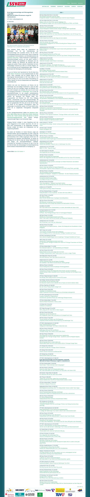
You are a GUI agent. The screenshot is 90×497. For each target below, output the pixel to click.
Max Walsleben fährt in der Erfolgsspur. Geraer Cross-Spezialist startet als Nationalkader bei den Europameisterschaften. (59, 92)
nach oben (79, 486)
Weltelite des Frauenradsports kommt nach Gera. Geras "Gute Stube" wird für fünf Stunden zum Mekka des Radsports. (56, 217)
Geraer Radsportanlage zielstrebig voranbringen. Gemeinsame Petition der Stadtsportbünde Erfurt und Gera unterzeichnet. (57, 392)
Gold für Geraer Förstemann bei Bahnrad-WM (51, 351)
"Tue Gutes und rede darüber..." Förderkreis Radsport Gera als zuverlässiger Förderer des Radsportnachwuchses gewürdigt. (59, 404)
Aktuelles (45, 6)
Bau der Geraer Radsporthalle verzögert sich (50, 287)
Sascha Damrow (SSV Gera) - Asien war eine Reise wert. (47, 81)
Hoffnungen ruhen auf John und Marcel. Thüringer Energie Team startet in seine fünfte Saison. (52, 330)
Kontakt (80, 6)
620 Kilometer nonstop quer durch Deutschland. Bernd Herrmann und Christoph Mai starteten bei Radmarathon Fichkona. (57, 202)
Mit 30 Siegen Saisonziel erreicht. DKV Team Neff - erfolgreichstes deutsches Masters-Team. (54, 71)
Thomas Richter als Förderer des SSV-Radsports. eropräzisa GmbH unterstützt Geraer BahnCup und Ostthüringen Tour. (56, 320)
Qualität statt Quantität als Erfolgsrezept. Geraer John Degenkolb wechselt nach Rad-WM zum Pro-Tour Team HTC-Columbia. (60, 157)
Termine (53, 6)
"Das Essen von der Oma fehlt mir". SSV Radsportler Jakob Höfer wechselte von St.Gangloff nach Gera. (56, 314)
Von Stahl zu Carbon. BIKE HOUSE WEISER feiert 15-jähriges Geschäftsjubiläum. (54, 197)
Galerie (67, 6)
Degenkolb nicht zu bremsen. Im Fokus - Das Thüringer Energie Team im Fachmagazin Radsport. (56, 212)
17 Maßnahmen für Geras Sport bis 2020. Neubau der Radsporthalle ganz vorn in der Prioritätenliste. (54, 447)
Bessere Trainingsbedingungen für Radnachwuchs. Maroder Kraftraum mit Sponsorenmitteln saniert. (52, 119)
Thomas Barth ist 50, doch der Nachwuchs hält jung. (52, 431)
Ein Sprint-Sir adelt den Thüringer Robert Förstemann (52, 347)
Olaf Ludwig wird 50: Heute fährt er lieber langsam (52, 310)
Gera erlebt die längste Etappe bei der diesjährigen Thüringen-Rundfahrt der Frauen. (60, 237)
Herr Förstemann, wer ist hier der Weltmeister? (51, 222)
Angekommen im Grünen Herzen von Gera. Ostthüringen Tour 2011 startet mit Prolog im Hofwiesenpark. (54, 76)
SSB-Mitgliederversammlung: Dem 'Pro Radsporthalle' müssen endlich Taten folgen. (60, 388)
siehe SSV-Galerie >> (19, 151)
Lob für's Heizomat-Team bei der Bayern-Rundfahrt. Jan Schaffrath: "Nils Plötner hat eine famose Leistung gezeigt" (55, 262)
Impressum (80, 3)
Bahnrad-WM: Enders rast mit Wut (48, 355)
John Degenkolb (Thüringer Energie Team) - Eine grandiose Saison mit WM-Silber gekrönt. (51, 87)
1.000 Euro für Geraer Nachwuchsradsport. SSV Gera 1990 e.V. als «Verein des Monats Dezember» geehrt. (55, 458)
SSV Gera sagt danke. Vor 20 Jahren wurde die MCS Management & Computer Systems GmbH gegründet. (60, 103)
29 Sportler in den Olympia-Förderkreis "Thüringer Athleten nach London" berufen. (59, 114)
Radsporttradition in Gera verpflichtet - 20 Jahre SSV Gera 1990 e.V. (56, 192)
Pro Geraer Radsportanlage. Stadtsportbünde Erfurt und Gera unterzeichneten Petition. (54, 398)
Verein (73, 6)
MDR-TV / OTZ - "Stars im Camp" (48, 148)
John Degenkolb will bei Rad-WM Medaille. (50, 152)
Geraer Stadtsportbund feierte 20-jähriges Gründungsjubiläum (54, 266)
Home (68, 3)
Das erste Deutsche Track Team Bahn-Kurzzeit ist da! (52, 257)
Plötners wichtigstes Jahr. (46, 129)
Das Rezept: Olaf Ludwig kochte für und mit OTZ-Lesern (53, 277)
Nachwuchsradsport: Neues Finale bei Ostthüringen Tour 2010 (54, 463)
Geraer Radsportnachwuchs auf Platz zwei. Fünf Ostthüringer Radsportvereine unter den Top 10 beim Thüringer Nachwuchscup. (60, 55)
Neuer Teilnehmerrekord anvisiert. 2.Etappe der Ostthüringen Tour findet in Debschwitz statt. (53, 325)
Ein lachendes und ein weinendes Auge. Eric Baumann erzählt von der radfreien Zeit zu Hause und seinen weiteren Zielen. (59, 282)
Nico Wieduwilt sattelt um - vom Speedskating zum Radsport (54, 247)
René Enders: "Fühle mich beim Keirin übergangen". (52, 365)
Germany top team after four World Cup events (51, 467)
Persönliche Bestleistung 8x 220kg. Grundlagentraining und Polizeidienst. (49, 178)
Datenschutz (74, 3)
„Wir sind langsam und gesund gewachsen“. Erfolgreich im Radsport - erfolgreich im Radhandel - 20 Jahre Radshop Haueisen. (59, 173)
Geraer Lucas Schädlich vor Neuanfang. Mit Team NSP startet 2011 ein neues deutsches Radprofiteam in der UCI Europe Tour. (60, 33)
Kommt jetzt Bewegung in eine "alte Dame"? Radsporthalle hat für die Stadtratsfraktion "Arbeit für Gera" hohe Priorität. (57, 415)
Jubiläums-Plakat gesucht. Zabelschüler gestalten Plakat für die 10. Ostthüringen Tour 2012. (55, 143)
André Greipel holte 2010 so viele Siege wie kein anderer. (53, 38)
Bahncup (60, 6)
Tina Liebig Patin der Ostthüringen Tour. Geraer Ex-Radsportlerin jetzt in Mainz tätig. (50, 435)
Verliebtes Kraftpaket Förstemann (48, 384)
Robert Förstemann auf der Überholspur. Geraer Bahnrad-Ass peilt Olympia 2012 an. (50, 472)
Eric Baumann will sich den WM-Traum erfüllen (51, 374)
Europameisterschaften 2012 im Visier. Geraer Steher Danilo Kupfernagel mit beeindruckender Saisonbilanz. (56, 138)
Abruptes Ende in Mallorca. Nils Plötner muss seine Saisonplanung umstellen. (52, 477)
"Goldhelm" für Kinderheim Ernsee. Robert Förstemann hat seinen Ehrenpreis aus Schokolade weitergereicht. (57, 291)
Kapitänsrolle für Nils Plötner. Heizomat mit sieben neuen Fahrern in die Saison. (52, 60)
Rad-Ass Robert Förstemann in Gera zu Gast (50, 301)
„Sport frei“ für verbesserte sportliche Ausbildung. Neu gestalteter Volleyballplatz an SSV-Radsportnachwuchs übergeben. (57, 98)
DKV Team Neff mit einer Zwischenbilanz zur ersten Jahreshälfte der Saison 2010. (59, 207)
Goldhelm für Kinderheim (46, 305)
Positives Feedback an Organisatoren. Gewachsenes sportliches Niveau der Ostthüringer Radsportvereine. (56, 297)
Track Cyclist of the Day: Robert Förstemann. (50, 188)
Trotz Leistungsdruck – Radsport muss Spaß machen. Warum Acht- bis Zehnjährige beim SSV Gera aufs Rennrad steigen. (56, 184)
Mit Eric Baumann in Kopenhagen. (48, 133)
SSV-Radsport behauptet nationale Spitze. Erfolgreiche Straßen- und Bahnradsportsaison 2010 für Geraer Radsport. (57, 17)
